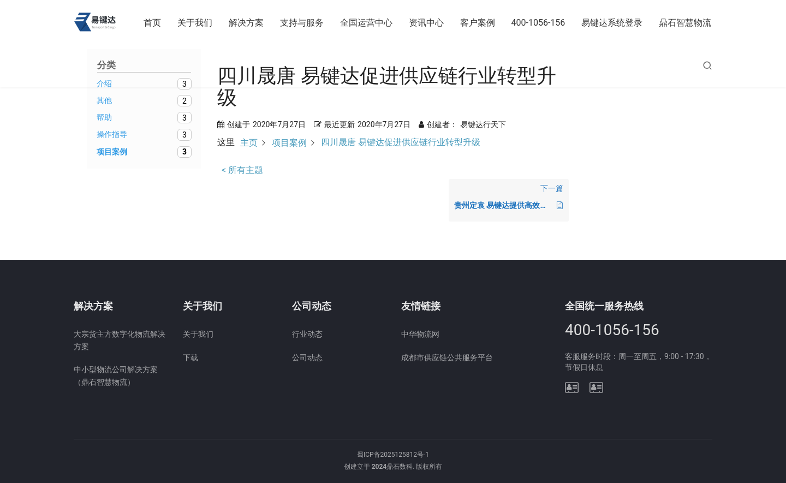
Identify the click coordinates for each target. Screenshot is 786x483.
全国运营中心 (366, 22)
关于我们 (194, 22)
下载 (190, 357)
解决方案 (246, 22)
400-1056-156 (538, 22)
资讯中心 (426, 22)
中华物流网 (420, 334)
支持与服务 (302, 22)
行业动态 (307, 334)
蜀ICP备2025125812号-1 (393, 454)
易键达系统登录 (611, 22)
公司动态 (307, 357)
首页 (152, 22)
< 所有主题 (242, 170)
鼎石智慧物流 (685, 22)
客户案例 (477, 22)
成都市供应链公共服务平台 (447, 357)
